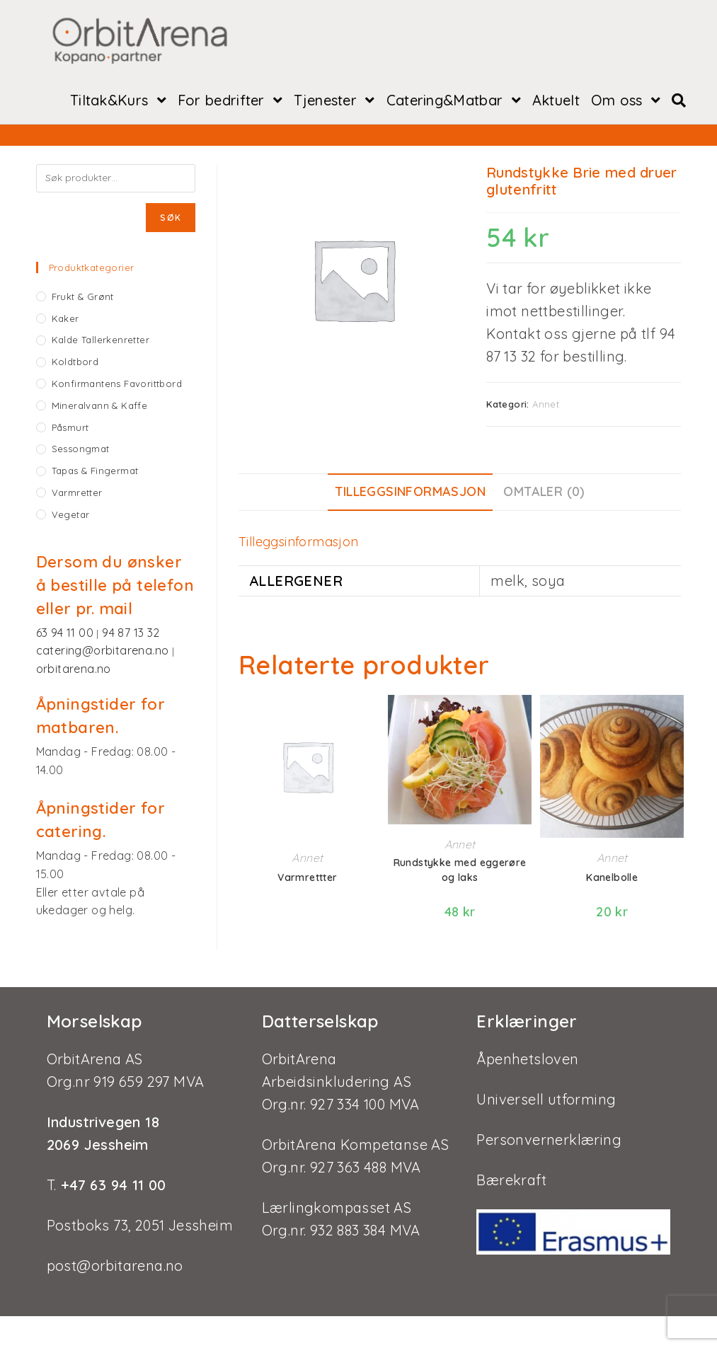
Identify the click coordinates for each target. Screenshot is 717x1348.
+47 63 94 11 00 (111, 1185)
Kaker (65, 320)
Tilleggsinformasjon (410, 493)
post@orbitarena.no (115, 1265)
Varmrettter (307, 878)
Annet (545, 405)
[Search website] (679, 102)
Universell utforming (546, 1099)
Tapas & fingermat (95, 472)
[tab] (410, 494)
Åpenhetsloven (527, 1059)
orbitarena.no (73, 670)
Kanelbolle (612, 878)
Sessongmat (81, 450)
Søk (170, 219)
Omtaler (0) (543, 493)
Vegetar (71, 516)
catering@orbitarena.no (104, 652)
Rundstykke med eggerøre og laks (460, 871)
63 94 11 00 (66, 634)
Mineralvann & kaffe (100, 407)
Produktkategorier (91, 269)
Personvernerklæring (548, 1139)
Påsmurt (70, 428)
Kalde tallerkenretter (100, 341)
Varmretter (77, 494)
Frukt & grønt (83, 298)
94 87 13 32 (130, 634)
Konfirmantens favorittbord (117, 385)
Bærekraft (511, 1180)
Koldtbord (75, 363)
